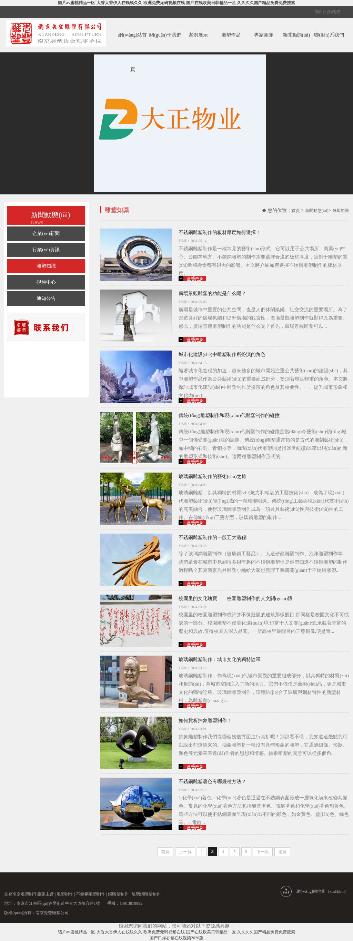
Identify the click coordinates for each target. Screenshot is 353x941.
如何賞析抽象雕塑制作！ (205, 720)
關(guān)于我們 (165, 35)
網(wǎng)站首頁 (132, 52)
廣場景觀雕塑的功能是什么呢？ (212, 293)
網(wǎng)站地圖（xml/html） (322, 891)
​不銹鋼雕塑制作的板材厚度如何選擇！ (220, 232)
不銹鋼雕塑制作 (90, 894)
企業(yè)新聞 (46, 233)
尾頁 (282, 851)
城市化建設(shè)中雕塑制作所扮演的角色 (222, 354)
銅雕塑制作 (118, 894)
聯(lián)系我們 (327, 12)
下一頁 (262, 851)
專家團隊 (263, 35)
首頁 (296, 210)
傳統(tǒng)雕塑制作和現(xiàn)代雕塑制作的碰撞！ (231, 415)
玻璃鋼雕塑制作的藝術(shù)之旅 (212, 476)
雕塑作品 (231, 35)
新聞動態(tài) (296, 35)
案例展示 (198, 35)
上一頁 (185, 851)
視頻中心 (46, 282)
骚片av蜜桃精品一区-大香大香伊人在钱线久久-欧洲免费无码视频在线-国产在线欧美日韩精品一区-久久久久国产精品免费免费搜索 (176, 2)
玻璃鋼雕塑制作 (146, 894)
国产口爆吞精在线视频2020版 (176, 937)
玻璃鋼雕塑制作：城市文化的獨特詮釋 (220, 659)
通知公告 (46, 298)
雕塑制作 (65, 894)
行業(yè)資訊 (46, 249)
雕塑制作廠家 (33, 894)
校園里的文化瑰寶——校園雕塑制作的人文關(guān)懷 (236, 598)
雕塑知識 (46, 266)
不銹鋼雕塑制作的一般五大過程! (213, 537)
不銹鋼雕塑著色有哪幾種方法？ (212, 781)
